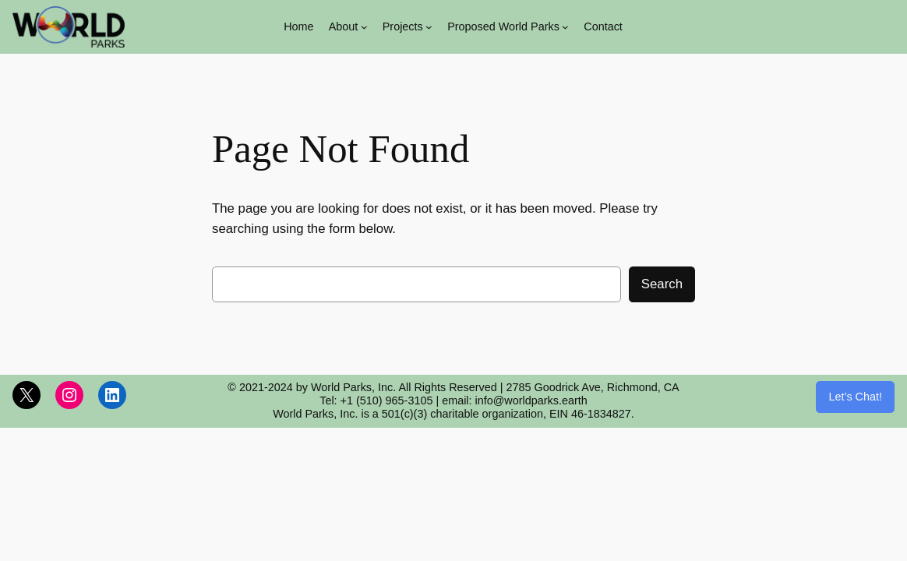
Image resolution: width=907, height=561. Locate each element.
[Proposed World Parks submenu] (565, 26)
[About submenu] (364, 26)
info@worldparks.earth (531, 400)
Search (662, 284)
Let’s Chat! (855, 396)
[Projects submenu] (428, 26)
